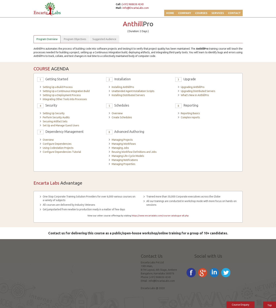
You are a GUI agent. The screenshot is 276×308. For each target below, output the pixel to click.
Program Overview (47, 39)
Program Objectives (75, 39)
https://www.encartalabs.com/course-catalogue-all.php (160, 215)
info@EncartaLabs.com (136, 7)
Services (217, 13)
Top (269, 305)
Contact (234, 13)
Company (184, 13)
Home (170, 13)
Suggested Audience (104, 39)
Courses (201, 13)
